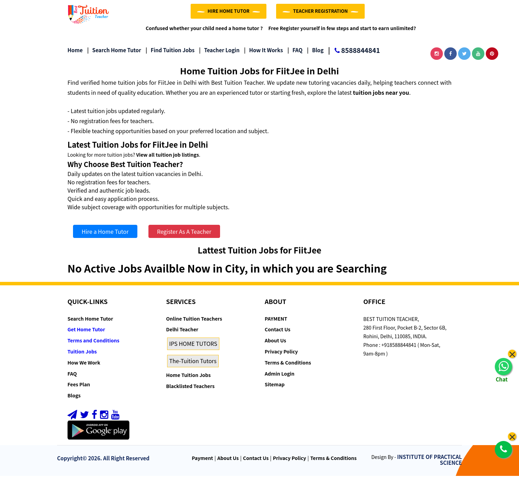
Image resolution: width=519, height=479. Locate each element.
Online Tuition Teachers (194, 321)
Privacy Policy (281, 354)
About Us (275, 343)
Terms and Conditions (93, 343)
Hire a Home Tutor (105, 235)
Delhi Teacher (182, 332)
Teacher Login (219, 53)
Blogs (74, 398)
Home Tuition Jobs (188, 378)
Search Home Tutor (114, 53)
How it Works (263, 53)
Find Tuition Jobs (170, 53)
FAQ (295, 53)
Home (75, 53)
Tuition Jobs (82, 354)
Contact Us (277, 332)
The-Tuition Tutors (193, 364)
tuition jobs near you (381, 95)
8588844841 (354, 54)
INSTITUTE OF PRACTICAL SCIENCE (429, 463)
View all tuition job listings (167, 157)
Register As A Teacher (184, 235)
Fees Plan (78, 387)
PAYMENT (276, 321)
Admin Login (279, 376)
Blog (315, 53)
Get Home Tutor (86, 332)
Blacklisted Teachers (190, 389)
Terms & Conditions (288, 365)
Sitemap (274, 387)
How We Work (83, 365)
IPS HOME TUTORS (193, 346)
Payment (202, 461)
